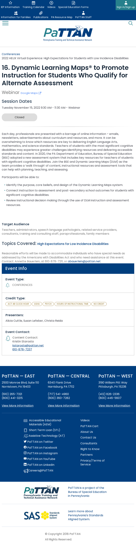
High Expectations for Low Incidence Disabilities (73, 244)
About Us (86, 432)
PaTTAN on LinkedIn (39, 465)
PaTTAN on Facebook (40, 448)
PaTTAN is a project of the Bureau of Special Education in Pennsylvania (87, 492)
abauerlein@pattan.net (84, 261)
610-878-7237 (22, 349)
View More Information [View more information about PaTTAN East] (17, 406)
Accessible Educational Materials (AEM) (42, 422)
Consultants (88, 443)
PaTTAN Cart (89, 426)
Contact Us (88, 438)
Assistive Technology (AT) (44, 436)
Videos (85, 420)
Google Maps (31, 93)
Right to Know (90, 449)
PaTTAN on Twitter (38, 442)
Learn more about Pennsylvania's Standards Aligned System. (85, 515)
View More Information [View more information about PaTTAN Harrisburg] (64, 406)
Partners (86, 455)
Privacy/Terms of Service (92, 462)
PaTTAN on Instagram (41, 453)
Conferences (11, 54)
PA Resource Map (61, 17)
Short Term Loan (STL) (42, 430)
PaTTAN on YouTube (39, 459)
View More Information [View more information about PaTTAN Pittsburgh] (114, 406)
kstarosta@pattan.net (28, 345)
